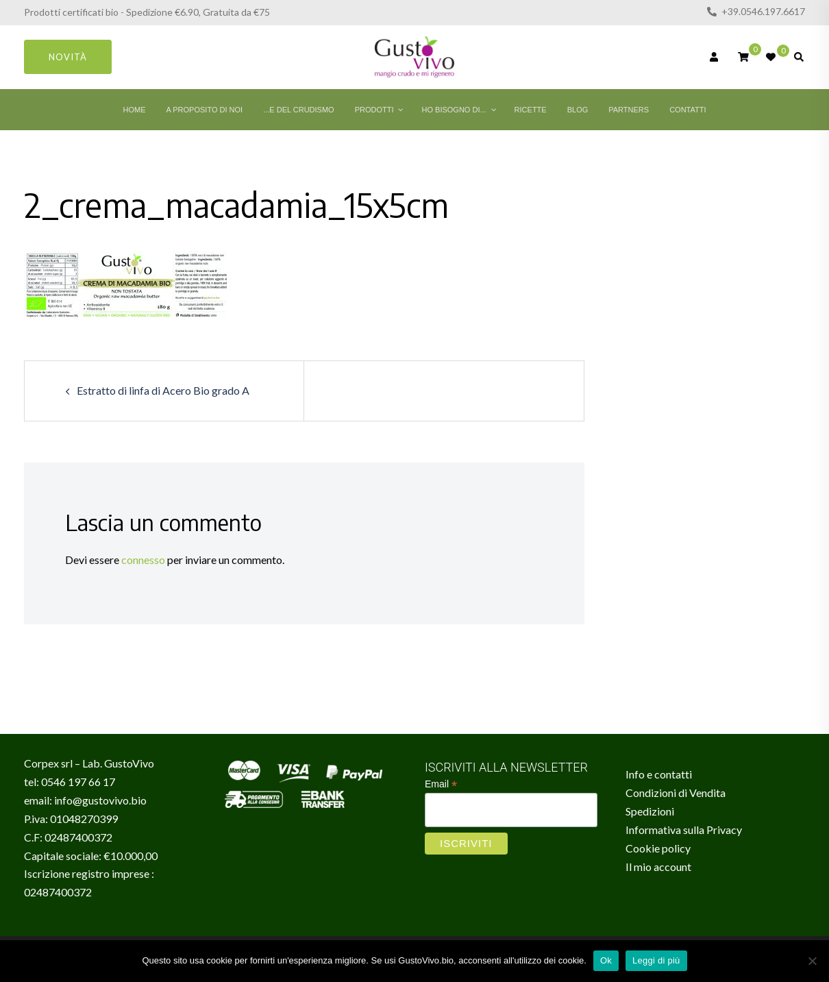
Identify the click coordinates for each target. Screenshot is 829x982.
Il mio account (658, 866)
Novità (68, 56)
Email (441, 784)
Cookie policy (658, 848)
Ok (606, 960)
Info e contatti (659, 774)
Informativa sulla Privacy (684, 829)
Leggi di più (656, 960)
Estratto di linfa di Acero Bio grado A (163, 390)
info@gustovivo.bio (100, 800)
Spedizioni (650, 811)
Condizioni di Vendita (676, 792)
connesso (143, 559)
